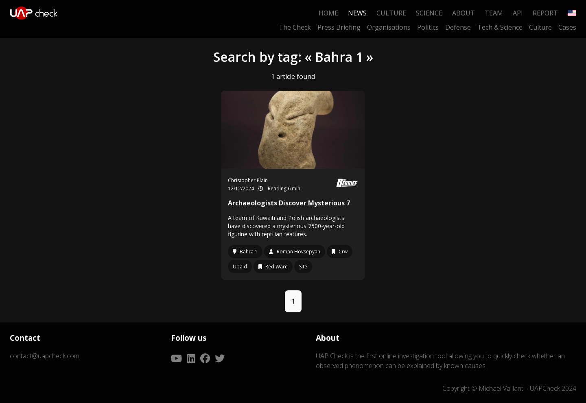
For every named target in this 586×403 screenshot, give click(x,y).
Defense (458, 27)
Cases (567, 27)
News (357, 13)
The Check (295, 27)
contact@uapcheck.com (44, 355)
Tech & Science (500, 27)
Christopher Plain (248, 180)
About (463, 13)
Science (429, 13)
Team (494, 13)
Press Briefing (339, 27)
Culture (391, 13)
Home (328, 13)
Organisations (389, 27)
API (518, 13)
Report (545, 13)
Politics (428, 27)
